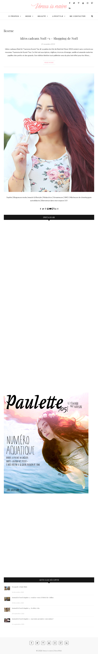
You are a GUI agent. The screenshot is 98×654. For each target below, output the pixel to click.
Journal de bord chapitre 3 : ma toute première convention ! (32, 619)
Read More (49, 62)
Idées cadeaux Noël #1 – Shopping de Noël (49, 38)
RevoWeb (58, 651)
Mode (28, 16)
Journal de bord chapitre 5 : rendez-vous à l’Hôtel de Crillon (32, 597)
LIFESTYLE (57, 16)
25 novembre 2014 (48, 44)
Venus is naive (48, 651)
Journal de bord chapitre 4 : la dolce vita (25, 608)
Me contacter (78, 16)
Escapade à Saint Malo (19, 587)
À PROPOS (14, 16)
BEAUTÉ (42, 16)
